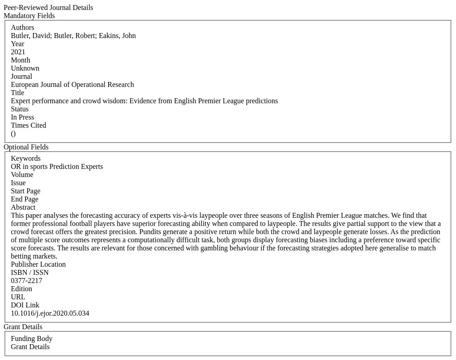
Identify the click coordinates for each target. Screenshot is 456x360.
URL (18, 297)
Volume (22, 174)
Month (20, 60)
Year (17, 44)
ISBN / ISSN (30, 272)
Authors (22, 27)
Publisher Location (38, 264)
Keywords (26, 158)
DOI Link (25, 305)
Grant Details (30, 346)
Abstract (23, 207)
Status (20, 109)
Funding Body (32, 338)
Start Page (25, 191)
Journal (21, 76)
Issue (18, 183)
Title (17, 92)
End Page (24, 199)
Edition (21, 289)
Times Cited (28, 125)
